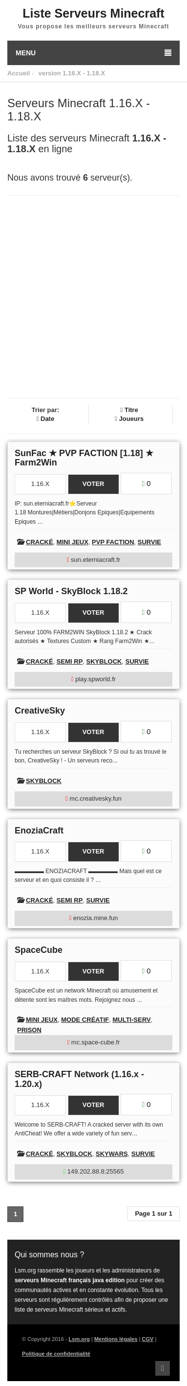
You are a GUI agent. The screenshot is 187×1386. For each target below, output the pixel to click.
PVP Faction (113, 542)
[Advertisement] (93, 297)
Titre (129, 410)
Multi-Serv (131, 1019)
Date (46, 418)
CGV (148, 1339)
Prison (29, 1030)
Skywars (112, 1153)
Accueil (18, 73)
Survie (149, 542)
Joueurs (129, 418)
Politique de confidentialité (56, 1354)
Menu (93, 53)
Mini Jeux (72, 542)
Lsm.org (79, 1339)
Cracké (39, 542)
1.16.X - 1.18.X (83, 73)
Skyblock (104, 661)
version (49, 73)
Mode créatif (85, 1019)
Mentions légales (116, 1339)
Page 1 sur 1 (153, 1213)
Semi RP (70, 661)
